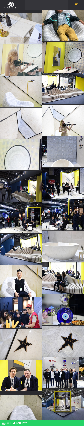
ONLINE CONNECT (14, 423)
